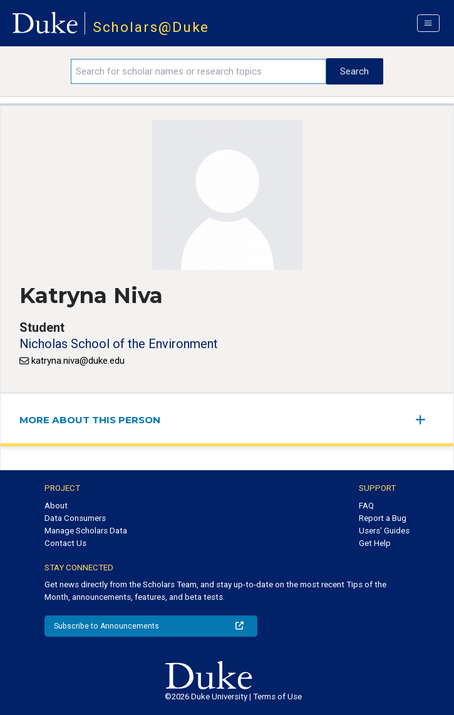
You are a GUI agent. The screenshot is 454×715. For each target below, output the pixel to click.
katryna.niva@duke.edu (78, 360)
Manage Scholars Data (85, 530)
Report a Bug (382, 518)
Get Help (375, 543)
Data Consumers (75, 518)
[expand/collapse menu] (425, 420)
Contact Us (65, 543)
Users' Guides (384, 530)
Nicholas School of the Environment (118, 343)
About (56, 505)
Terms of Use (277, 696)
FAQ (366, 505)
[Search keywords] (198, 71)
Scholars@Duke (151, 27)
